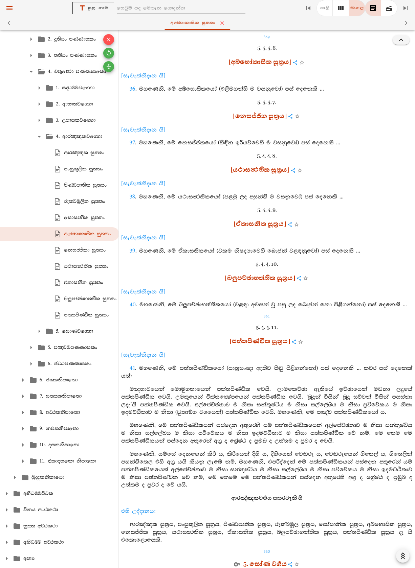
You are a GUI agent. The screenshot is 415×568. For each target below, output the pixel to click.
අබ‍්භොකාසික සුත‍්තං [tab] (208, 23)
